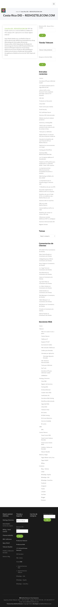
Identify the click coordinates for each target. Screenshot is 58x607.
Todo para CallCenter (46, 365)
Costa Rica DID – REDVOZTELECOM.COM (31, 11)
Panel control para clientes (46, 106)
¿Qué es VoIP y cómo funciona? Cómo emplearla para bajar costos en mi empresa (46, 92)
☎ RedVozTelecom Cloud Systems (29, 598)
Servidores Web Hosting (47, 398)
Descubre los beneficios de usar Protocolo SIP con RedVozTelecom (46, 140)
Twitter (43, 488)
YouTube (43, 494)
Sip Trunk (43, 368)
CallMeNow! (44, 375)
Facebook (43, 483)
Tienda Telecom (45, 336)
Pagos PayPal (44, 460)
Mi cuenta (43, 424)
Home (40, 326)
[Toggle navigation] (54, 3)
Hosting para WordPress (45, 150)
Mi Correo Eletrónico (46, 418)
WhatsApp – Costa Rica (22, 584)
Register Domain (43, 224)
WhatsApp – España (21, 580)
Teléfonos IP (44, 339)
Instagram (43, 486)
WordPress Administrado (47, 401)
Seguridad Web (45, 404)
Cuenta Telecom (43, 432)
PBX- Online (19, 558)
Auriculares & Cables (46, 345)
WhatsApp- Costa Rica (46, 480)
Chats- (19, 561)
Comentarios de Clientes (45, 256)
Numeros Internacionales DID (47, 221)
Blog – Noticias (45, 469)
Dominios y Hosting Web (45, 122)
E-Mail (42, 471)
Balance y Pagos (43, 454)
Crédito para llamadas (47, 350)
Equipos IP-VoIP (45, 342)
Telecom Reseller (45, 452)
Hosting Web (44, 387)
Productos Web (20, 544)
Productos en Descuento (45, 101)
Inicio (17, 11)
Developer (36, 603)
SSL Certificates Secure (45, 112)
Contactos (41, 466)
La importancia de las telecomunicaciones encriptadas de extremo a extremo (45, 170)
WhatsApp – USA (20, 576)
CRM (40, 426)
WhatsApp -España (46, 474)
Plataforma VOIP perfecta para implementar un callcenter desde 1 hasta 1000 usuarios (47, 163)
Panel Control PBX (46, 435)
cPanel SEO (42, 104)
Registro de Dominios (46, 384)
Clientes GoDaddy (8, 535)
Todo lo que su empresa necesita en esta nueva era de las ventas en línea (46, 127)
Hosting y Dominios (44, 378)
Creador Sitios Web (46, 392)
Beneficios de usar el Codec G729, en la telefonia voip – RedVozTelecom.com (46, 196)
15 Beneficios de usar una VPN (47, 187)
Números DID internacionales (47, 115)
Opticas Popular (43, 313)
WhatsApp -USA (45, 477)
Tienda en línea (45, 409)
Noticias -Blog (6, 556)
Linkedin (43, 491)
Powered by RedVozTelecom (15, 603)
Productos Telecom (21, 540)
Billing (42, 463)
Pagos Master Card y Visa (47, 457)
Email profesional (45, 390)
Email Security (43, 109)
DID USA (41, 98)
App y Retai (6, 543)
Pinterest (43, 500)
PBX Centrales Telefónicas (48, 347)
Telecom (41, 329)
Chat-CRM (43, 381)
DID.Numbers (19, 554)
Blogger (43, 497)
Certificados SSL (45, 395)
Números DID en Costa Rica (46, 200)
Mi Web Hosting (45, 415)
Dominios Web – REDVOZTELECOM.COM (45, 153)
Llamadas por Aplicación (47, 353)
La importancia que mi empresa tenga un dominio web (46, 182)
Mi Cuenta (44, 412)
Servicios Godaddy (46, 421)
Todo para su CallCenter (45, 131)
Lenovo (41, 78)
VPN (42, 429)
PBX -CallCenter (7, 539)
